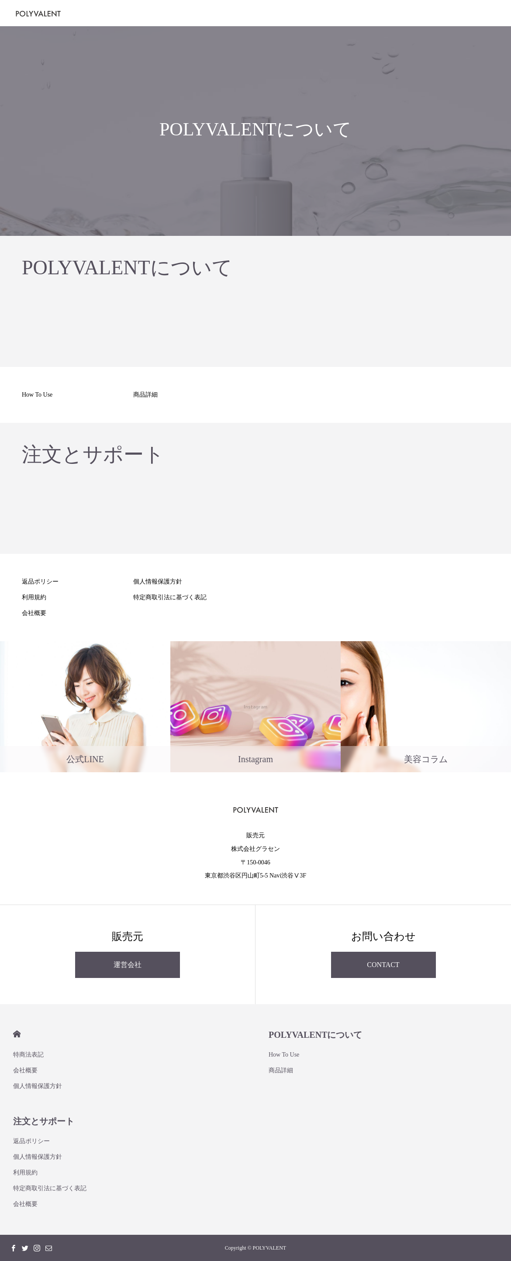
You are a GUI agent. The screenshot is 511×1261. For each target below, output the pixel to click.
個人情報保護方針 (157, 581)
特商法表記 (28, 1054)
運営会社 (128, 964)
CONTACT (383, 964)
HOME (17, 1034)
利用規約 (34, 597)
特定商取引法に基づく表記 (170, 597)
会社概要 (34, 613)
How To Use (37, 394)
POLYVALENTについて (316, 1035)
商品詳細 (145, 394)
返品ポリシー (40, 581)
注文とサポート (43, 1121)
